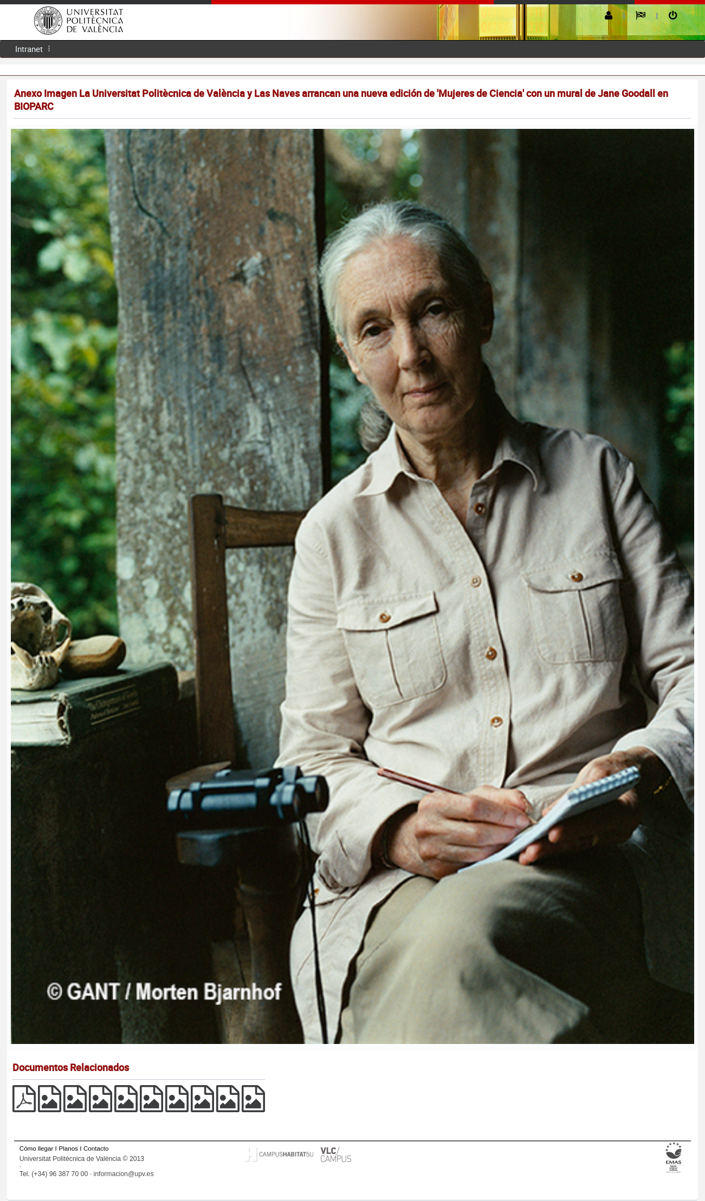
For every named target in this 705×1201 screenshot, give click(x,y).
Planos (68, 1148)
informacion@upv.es (123, 1174)
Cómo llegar (37, 1148)
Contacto (95, 1148)
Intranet (29, 48)
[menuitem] (29, 49)
